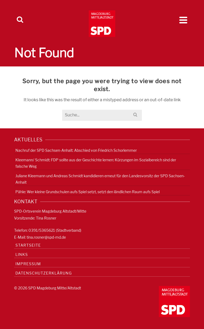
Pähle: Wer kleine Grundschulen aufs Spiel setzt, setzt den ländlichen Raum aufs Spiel (87, 191)
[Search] (20, 20)
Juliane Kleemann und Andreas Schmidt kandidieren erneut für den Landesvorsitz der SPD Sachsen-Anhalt (100, 179)
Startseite (28, 245)
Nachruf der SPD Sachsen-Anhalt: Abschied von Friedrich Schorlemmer (76, 150)
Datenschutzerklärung (43, 273)
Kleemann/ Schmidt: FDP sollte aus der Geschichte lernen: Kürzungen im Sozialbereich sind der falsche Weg (95, 163)
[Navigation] (183, 20)
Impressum (28, 263)
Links (21, 254)
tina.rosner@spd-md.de (46, 237)
